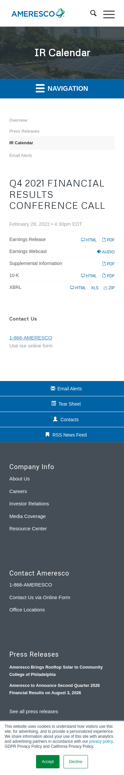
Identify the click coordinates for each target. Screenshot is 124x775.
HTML (89, 240)
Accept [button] (48, 761)
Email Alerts (20, 155)
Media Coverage (27, 516)
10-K (14, 275)
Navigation (62, 87)
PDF (108, 240)
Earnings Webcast (28, 251)
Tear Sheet (70, 404)
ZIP (109, 288)
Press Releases (24, 131)
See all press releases (33, 711)
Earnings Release (27, 239)
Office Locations (27, 609)
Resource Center (28, 528)
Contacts (70, 419)
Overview (18, 120)
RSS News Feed (70, 435)
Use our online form (31, 345)
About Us (19, 478)
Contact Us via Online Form (39, 597)
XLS (95, 288)
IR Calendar (21, 142)
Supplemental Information (35, 263)
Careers (18, 491)
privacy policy (100, 741)
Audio (106, 252)
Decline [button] (75, 761)
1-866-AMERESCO (30, 584)
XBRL (15, 287)
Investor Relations (29, 503)
